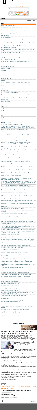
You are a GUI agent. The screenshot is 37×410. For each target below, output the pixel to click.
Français (34, 20)
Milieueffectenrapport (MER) (7, 394)
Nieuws (2, 23)
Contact (26, 6)
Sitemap (15, 6)
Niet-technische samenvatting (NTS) (9, 395)
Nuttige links (11, 6)
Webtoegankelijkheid (21, 6)
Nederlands (29, 20)
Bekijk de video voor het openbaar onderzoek (9, 397)
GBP (3, 353)
